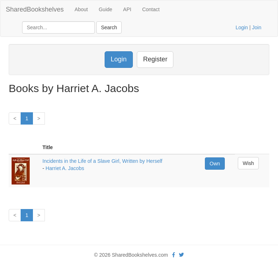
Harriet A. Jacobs (65, 168)
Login (242, 27)
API (127, 9)
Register (155, 59)
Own (215, 163)
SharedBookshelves (35, 9)
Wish (248, 163)
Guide (105, 9)
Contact (151, 9)
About (81, 9)
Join (256, 27)
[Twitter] (181, 255)
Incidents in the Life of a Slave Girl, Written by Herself (102, 161)
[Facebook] (173, 255)
